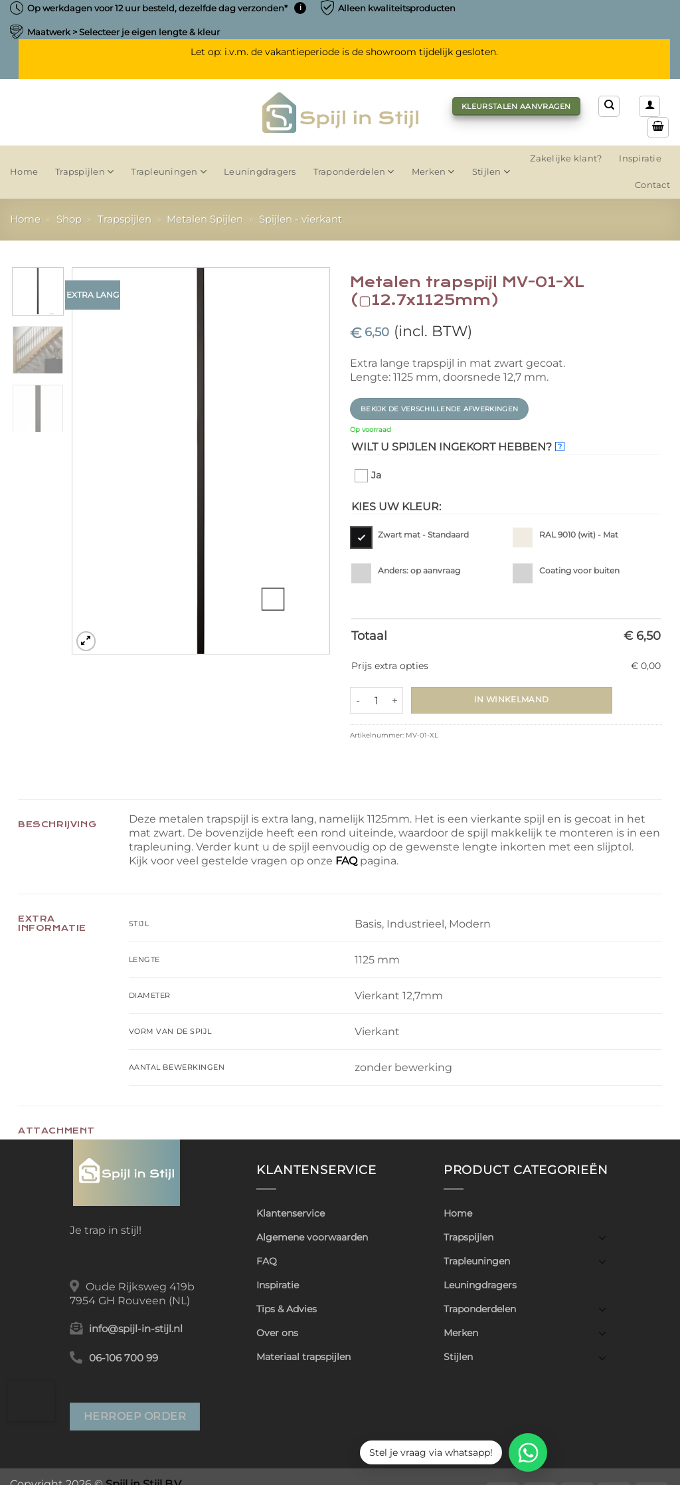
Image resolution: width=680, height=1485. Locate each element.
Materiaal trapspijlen (303, 1357)
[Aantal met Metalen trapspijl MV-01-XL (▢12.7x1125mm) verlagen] (358, 700)
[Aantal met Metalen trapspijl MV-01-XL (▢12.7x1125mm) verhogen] (395, 700)
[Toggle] (602, 1237)
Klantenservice (290, 1213)
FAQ (346, 860)
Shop (69, 219)
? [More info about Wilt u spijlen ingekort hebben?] (560, 446)
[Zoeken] (609, 106)
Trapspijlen (84, 171)
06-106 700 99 (123, 1358)
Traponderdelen (353, 171)
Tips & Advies (286, 1309)
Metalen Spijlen (205, 219)
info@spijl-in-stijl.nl (136, 1329)
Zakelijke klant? (566, 158)
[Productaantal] (376, 700)
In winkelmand (511, 699)
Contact (652, 185)
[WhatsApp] (528, 1452)
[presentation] (31, 1401)
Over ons (277, 1333)
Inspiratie (640, 158)
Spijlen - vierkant (300, 219)
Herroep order (135, 1416)
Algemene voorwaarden (312, 1237)
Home (24, 172)
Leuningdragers (260, 172)
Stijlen (491, 171)
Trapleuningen (169, 171)
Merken (433, 171)
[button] (649, 106)
